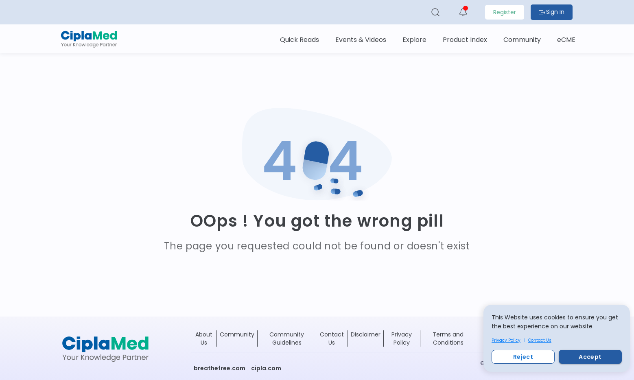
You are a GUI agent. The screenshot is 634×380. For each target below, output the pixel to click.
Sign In (551, 12)
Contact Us (539, 340)
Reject (523, 356)
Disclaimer (365, 334)
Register (504, 12)
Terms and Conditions (448, 338)
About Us (203, 338)
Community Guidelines (286, 338)
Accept (590, 357)
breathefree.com (219, 368)
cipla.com (266, 368)
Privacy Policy (506, 340)
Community (237, 334)
